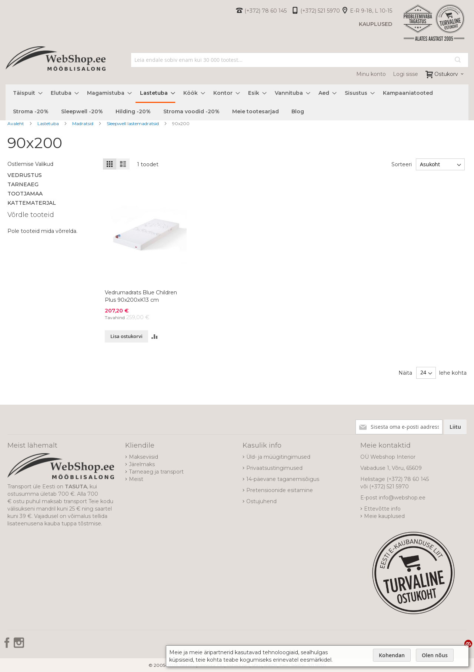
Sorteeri (401, 164)
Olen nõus (435, 655)
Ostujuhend (261, 501)
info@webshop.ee (402, 497)
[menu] (237, 102)
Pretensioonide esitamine (279, 490)
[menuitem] (26, 93)
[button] (154, 336)
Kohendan (392, 655)
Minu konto (371, 74)
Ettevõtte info (382, 508)
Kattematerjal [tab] (31, 203)
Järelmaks (142, 464)
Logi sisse (405, 74)
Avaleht (16, 123)
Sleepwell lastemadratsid (133, 123)
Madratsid (83, 123)
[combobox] (300, 60)
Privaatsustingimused (274, 468)
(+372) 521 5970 (320, 10)
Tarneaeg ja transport (156, 471)
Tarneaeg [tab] (23, 184)
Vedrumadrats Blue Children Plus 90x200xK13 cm (141, 296)
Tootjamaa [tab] (25, 193)
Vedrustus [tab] (24, 175)
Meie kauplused (384, 516)
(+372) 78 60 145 (265, 10)
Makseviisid (143, 457)
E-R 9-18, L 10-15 (371, 10)
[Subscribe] (455, 426)
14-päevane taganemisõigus (282, 479)
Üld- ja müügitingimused (278, 457)
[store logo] (56, 67)
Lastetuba (48, 123)
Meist (136, 479)
